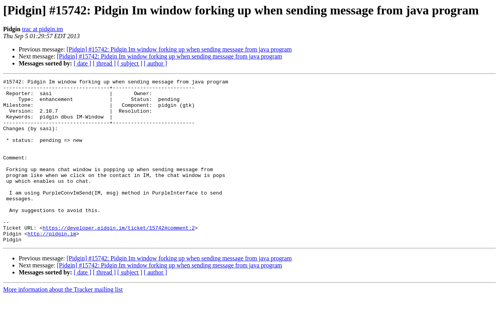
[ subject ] (129, 63)
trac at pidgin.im (42, 29)
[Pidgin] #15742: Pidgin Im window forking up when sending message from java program (179, 49)
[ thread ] (104, 63)
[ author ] (155, 63)
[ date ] (82, 63)
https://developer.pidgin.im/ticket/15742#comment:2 (118, 258)
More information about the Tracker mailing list (63, 322)
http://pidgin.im (51, 265)
